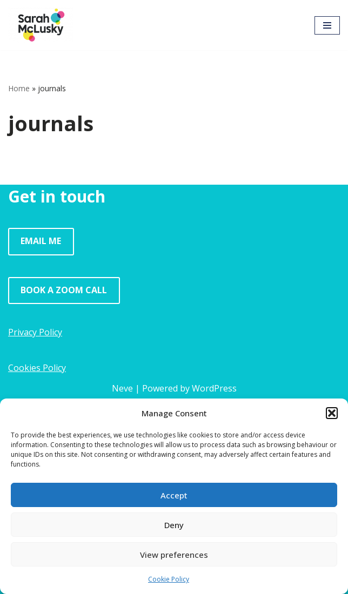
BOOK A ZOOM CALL (64, 290)
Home (19, 88)
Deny (174, 524)
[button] (331, 413)
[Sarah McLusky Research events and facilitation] (40, 25)
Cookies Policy (37, 368)
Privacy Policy (35, 332)
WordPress (214, 388)
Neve (122, 388)
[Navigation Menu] (327, 25)
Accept (174, 495)
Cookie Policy (168, 579)
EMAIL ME (41, 241)
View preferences (174, 554)
